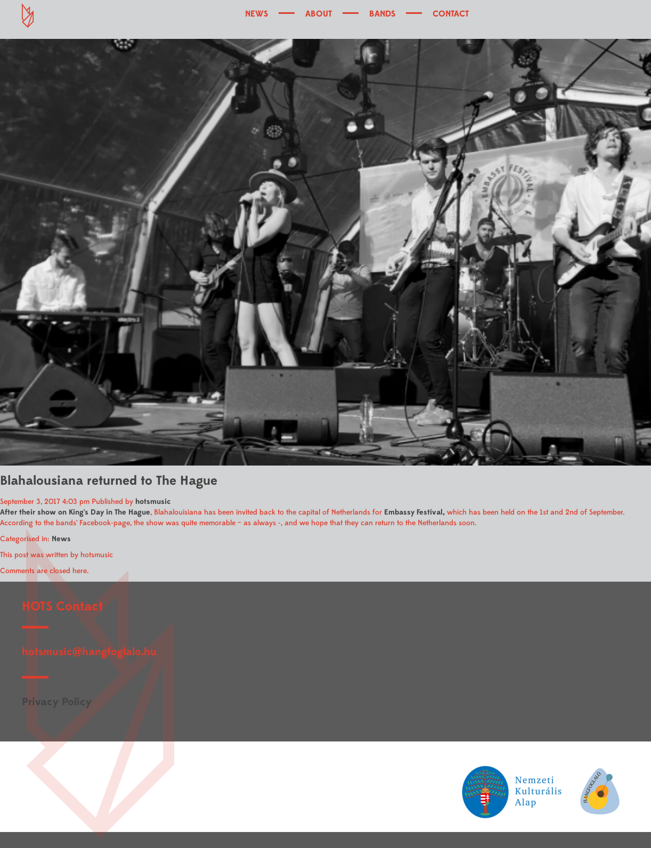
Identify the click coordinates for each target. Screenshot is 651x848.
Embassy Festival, (414, 512)
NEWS (256, 14)
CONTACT (451, 14)
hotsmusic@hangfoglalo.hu (89, 651)
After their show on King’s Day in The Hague (75, 512)
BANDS (382, 14)
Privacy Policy (57, 701)
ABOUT (318, 14)
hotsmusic (152, 501)
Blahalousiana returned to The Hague (108, 480)
